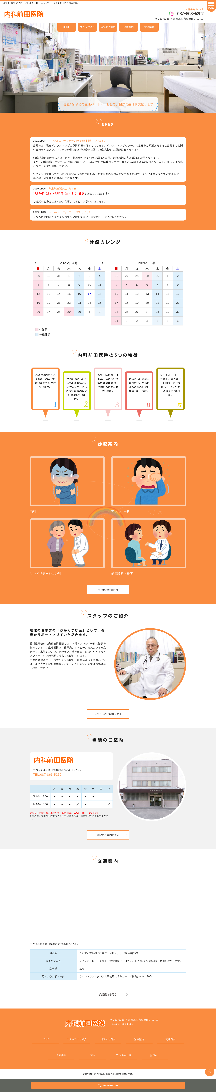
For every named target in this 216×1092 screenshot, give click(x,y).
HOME (66, 27)
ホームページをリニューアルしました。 (71, 212)
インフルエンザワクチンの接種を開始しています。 (77, 140)
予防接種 (61, 1055)
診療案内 (129, 27)
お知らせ (155, 1055)
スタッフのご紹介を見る (108, 714)
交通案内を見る (108, 994)
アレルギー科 (123, 1055)
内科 (92, 1055)
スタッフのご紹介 (77, 1039)
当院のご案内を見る (108, 835)
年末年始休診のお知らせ (62, 188)
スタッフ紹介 (87, 27)
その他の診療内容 (108, 590)
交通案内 (149, 27)
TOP (210, 1072)
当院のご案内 (108, 27)
